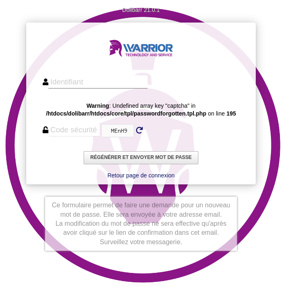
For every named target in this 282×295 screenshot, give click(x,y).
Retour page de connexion (141, 175)
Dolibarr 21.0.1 (141, 10)
